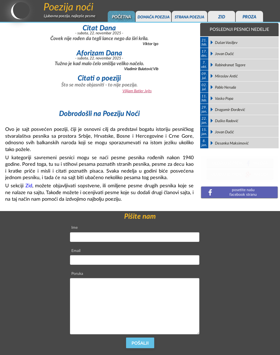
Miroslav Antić (226, 76)
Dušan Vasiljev (226, 43)
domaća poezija (154, 17)
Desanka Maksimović (232, 143)
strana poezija (189, 17)
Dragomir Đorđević (230, 110)
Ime (74, 227)
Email (75, 251)
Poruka (77, 274)
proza (249, 17)
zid (221, 17)
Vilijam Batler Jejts (137, 91)
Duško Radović (226, 121)
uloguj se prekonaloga (240, 164)
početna (121, 17)
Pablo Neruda (225, 87)
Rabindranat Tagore (230, 65)
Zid (28, 185)
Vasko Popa (224, 99)
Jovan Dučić (224, 54)
